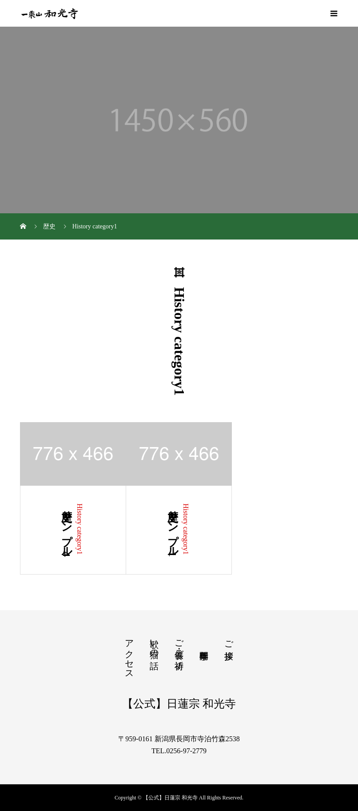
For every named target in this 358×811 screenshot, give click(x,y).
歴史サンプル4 (66, 530)
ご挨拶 (229, 640)
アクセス (129, 654)
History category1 (80, 529)
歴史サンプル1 (173, 530)
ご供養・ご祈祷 (179, 644)
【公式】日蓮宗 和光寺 (179, 704)
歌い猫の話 (154, 644)
